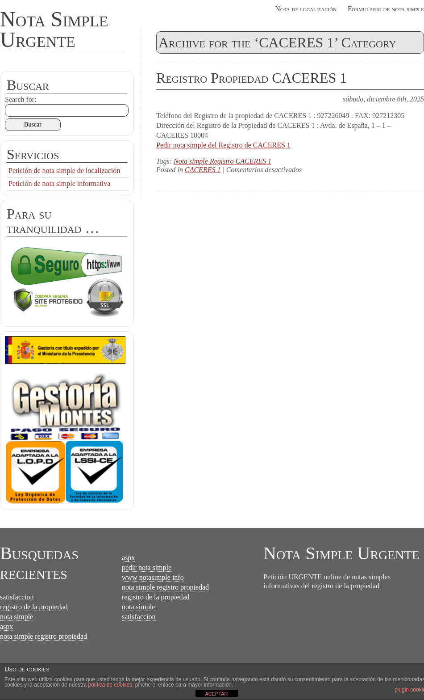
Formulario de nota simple (386, 9)
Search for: (21, 99)
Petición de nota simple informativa (59, 183)
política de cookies (110, 685)
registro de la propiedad (34, 607)
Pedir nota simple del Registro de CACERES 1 (223, 145)
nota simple (16, 616)
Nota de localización (306, 9)
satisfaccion (17, 597)
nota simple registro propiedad (43, 636)
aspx (6, 626)
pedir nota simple (146, 567)
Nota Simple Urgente (54, 29)
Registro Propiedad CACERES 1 (251, 78)
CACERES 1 (202, 169)
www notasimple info (153, 577)
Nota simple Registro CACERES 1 (222, 161)
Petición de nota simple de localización (64, 170)
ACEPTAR (216, 693)
